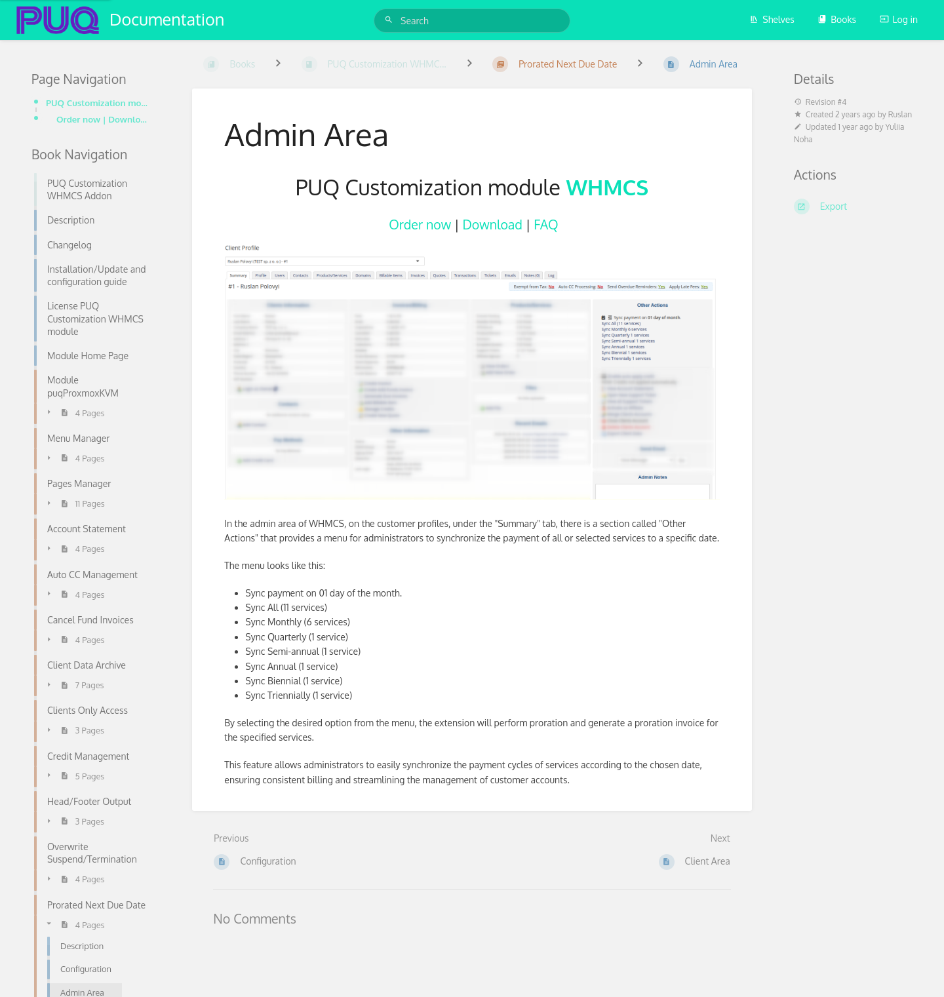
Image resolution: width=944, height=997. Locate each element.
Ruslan (900, 114)
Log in (899, 19)
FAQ (546, 224)
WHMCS (607, 187)
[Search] (390, 20)
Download (492, 224)
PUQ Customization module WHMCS (98, 102)
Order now (420, 224)
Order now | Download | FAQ (103, 119)
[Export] (853, 206)
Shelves (772, 19)
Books (836, 19)
